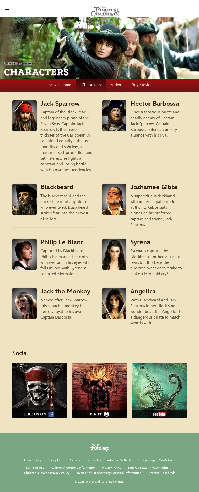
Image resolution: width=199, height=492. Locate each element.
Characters (91, 85)
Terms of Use (35, 468)
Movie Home (60, 85)
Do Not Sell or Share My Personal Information (108, 473)
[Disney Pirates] (99, 8)
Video (116, 85)
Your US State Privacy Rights (147, 468)
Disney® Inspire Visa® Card (156, 460)
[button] (7, 8)
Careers (75, 460)
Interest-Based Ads (161, 473)
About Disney (32, 460)
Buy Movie (141, 85)
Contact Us (93, 460)
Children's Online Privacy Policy (46, 473)
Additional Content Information (73, 468)
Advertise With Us (119, 460)
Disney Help (55, 460)
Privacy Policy (111, 468)
